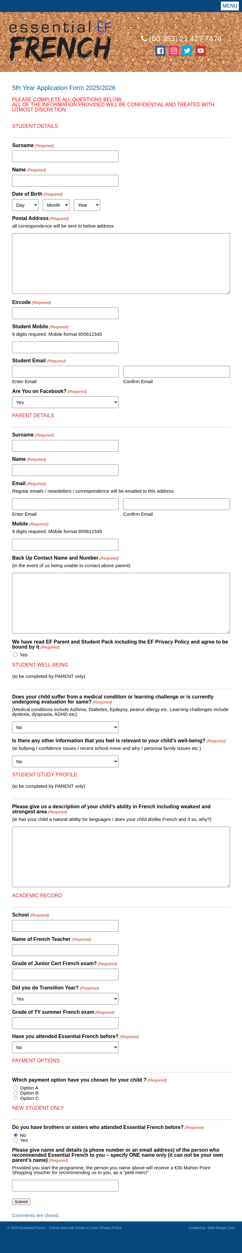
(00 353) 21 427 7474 (181, 38)
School (30, 914)
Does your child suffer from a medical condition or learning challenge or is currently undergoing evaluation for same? (112, 699)
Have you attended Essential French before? (75, 1036)
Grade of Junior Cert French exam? (64, 963)
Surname (33, 145)
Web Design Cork (221, 1228)
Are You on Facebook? (49, 391)
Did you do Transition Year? (55, 987)
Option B (29, 1092)
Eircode (31, 302)
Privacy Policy (111, 1228)
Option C (29, 1098)
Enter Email (24, 381)
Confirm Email (138, 381)
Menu (229, 6)
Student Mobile (40, 326)
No (23, 1135)
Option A (29, 1087)
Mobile (30, 523)
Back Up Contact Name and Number (65, 558)
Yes (23, 654)
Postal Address (40, 218)
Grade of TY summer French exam (63, 1012)
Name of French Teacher (51, 939)
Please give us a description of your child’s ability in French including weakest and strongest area (111, 809)
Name (29, 169)
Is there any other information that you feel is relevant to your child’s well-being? (119, 740)
